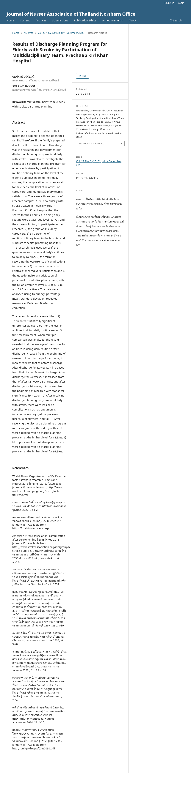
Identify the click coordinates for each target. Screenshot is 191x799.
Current (25, 20)
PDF (83, 76)
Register (169, 2)
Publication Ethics (85, 20)
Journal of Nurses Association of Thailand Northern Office (71, 14)
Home (10, 20)
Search (176, 20)
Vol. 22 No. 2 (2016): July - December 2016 (61, 32)
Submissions (60, 20)
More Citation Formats (91, 143)
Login (181, 2)
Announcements (112, 20)
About (132, 20)
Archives (41, 20)
